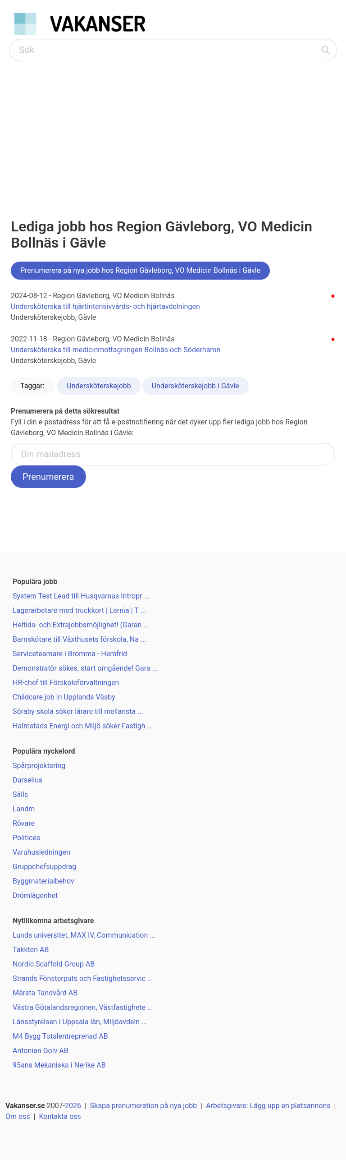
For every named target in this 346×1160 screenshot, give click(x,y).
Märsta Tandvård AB (45, 993)
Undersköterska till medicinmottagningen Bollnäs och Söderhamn (115, 349)
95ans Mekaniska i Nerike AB (59, 1065)
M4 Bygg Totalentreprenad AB (60, 1036)
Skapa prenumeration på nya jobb (143, 1105)
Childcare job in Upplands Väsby (64, 697)
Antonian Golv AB (40, 1050)
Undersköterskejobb (99, 386)
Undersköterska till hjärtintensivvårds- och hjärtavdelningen (105, 306)
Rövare (24, 823)
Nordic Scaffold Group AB (54, 964)
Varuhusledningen (41, 852)
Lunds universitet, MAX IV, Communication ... (84, 935)
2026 (73, 1105)
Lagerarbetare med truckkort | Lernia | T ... (79, 610)
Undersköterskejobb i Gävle (195, 386)
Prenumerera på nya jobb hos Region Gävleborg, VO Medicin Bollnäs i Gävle (140, 270)
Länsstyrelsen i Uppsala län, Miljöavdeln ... (80, 1021)
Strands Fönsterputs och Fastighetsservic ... (83, 978)
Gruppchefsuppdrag (44, 866)
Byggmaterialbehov (43, 881)
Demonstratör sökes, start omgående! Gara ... (85, 668)
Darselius (27, 780)
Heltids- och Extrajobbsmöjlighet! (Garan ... (81, 625)
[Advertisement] (173, 129)
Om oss (17, 1116)
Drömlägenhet (35, 895)
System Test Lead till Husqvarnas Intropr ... (81, 596)
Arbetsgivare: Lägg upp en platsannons (268, 1105)
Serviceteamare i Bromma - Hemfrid (70, 653)
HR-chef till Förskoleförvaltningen (66, 682)
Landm (24, 809)
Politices (26, 837)
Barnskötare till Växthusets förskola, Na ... (79, 639)
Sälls (20, 794)
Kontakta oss (60, 1116)
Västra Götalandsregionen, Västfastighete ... (83, 1007)
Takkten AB (31, 949)
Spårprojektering (39, 765)
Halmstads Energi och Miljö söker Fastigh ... (83, 726)
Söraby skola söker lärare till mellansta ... (78, 711)
